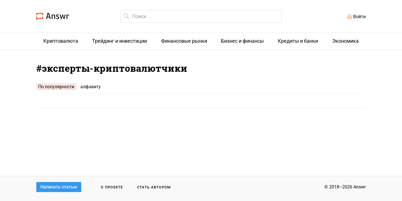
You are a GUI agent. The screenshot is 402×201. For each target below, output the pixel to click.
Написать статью (58, 187)
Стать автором (154, 187)
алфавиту (90, 86)
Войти (359, 16)
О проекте (112, 187)
